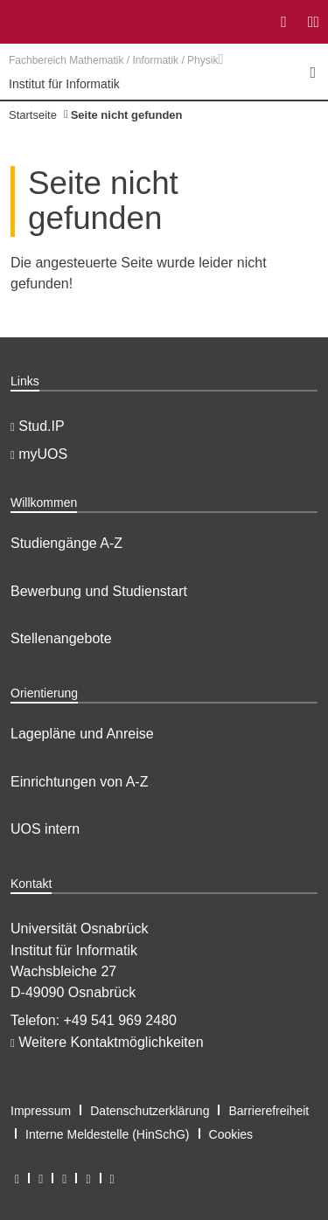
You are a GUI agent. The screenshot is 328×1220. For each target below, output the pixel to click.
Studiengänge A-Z (66, 543)
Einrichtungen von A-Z (79, 781)
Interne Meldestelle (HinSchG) (107, 1134)
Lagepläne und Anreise (82, 733)
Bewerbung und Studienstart (98, 591)
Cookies (231, 1134)
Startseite (33, 114)
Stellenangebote (61, 638)
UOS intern (45, 828)
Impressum (40, 1111)
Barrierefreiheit (268, 1111)
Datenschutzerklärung (149, 1111)
